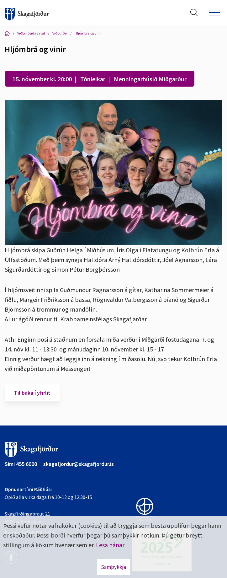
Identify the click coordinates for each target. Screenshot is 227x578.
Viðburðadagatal (31, 33)
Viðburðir (59, 33)
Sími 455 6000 (21, 464)
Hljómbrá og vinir (88, 33)
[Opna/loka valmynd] (214, 12)
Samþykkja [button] (113, 567)
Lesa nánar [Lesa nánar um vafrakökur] (110, 545)
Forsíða (7, 33)
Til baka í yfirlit (32, 392)
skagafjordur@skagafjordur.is (78, 464)
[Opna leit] (194, 12)
